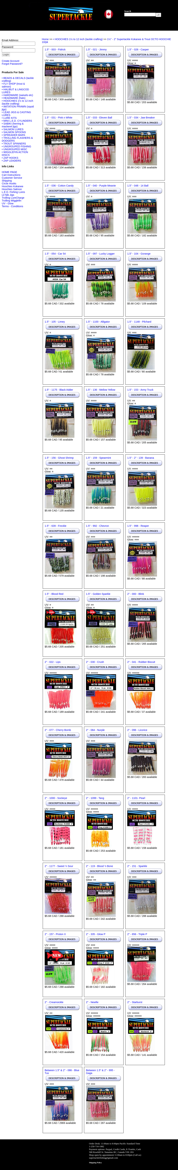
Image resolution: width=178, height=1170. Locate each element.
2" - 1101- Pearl (136, 798)
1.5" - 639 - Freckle (55, 525)
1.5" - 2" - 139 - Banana (140, 457)
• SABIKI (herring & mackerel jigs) (13, 125)
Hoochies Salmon (12, 189)
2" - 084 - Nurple (95, 730)
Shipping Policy (95, 1162)
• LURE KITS (9, 118)
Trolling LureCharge (13, 197)
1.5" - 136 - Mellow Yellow (100, 389)
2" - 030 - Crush (95, 662)
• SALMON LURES (12, 129)
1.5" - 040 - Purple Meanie (101, 185)
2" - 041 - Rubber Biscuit (141, 662)
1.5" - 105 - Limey (55, 321)
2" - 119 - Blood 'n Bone (99, 866)
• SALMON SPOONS (14, 132)
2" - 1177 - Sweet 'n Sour (59, 866)
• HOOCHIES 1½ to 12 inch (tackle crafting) (17, 102)
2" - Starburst (134, 1002)
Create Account (10, 60)
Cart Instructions (11, 175)
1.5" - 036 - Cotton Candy (59, 185)
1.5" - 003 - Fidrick (55, 49)
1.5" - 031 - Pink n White (58, 117)
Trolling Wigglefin (11, 200)
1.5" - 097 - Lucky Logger (100, 253)
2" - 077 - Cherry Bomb (58, 730)
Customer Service (12, 177)
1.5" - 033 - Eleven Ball (99, 117)
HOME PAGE (9, 172)
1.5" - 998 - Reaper (138, 525)
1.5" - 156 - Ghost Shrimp (59, 457)
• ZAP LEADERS (11, 160)
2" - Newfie (92, 1002)
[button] (158, 15)
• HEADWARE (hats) (13, 98)
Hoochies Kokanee (12, 186)
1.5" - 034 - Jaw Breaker (141, 117)
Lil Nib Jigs (8, 194)
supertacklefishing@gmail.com (103, 1157)
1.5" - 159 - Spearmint (98, 457)
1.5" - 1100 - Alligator (98, 321)
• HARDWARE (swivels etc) (17, 95)
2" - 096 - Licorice (137, 730)
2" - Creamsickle (54, 1002)
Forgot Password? (12, 63)
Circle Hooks (9, 183)
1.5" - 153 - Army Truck (140, 389)
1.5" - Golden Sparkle (98, 593)
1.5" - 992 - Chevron (97, 525)
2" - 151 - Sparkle (137, 866)
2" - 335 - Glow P (95, 934)
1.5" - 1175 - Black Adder (59, 389)
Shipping (7, 180)
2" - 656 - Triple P (137, 934)
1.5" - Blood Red (54, 593)
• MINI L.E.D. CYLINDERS (17, 120)
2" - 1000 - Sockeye (56, 798)
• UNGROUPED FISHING (16, 146)
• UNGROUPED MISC (14, 149)
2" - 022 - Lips (53, 662)
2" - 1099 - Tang (95, 798)
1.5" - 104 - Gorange (139, 253)
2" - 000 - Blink (135, 593)
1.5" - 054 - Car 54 (55, 253)
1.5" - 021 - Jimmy (96, 49)
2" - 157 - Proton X (55, 934)
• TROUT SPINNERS (14, 143)
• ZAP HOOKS (10, 157)
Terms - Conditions (12, 206)
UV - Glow (8, 203)
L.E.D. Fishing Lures (13, 192)
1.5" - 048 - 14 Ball (137, 185)
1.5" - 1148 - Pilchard (139, 321)
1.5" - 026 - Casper (138, 49)
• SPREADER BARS (13, 135)
